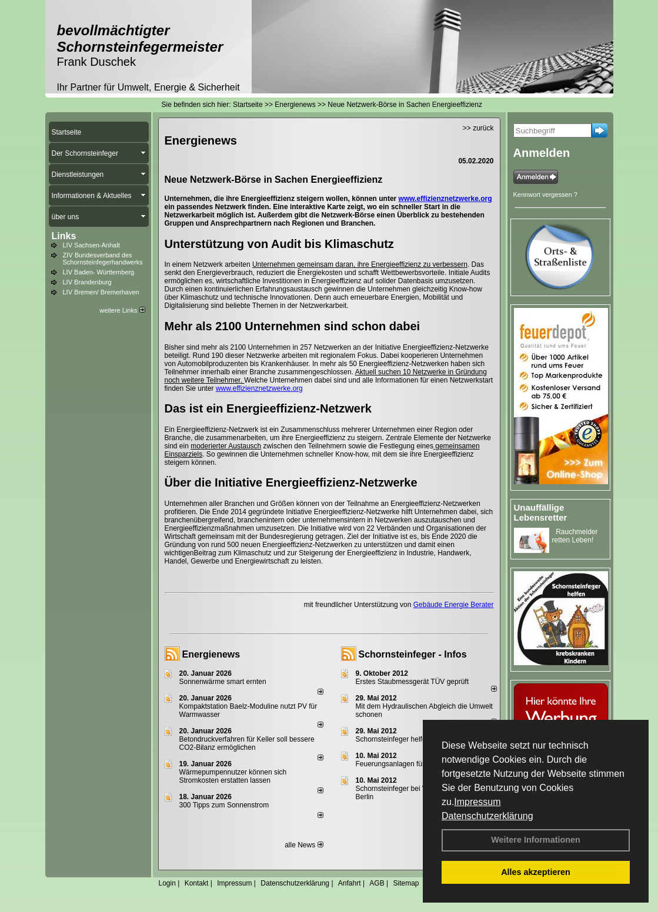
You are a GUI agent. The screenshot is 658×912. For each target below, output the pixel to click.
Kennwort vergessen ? (545, 194)
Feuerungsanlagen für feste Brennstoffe (418, 764)
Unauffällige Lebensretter (540, 512)
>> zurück (478, 128)
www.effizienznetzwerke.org (445, 199)
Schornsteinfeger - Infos (413, 654)
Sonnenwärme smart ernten (222, 682)
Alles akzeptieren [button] (535, 872)
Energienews (211, 654)
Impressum (477, 802)
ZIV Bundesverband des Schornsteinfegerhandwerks (103, 259)
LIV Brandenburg (87, 282)
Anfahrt (349, 883)
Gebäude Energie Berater (453, 605)
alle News (304, 845)
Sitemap (406, 883)
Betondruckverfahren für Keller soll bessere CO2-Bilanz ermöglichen (247, 743)
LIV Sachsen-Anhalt (91, 245)
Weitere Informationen (535, 839)
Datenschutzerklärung (487, 816)
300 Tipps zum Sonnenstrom (224, 805)
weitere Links (122, 310)
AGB (376, 883)
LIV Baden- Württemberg (99, 272)
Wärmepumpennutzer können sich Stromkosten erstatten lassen (233, 776)
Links (64, 236)
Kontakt (197, 883)
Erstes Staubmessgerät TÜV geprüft (412, 682)
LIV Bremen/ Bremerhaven (101, 292)
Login (167, 883)
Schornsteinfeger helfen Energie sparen (418, 739)
